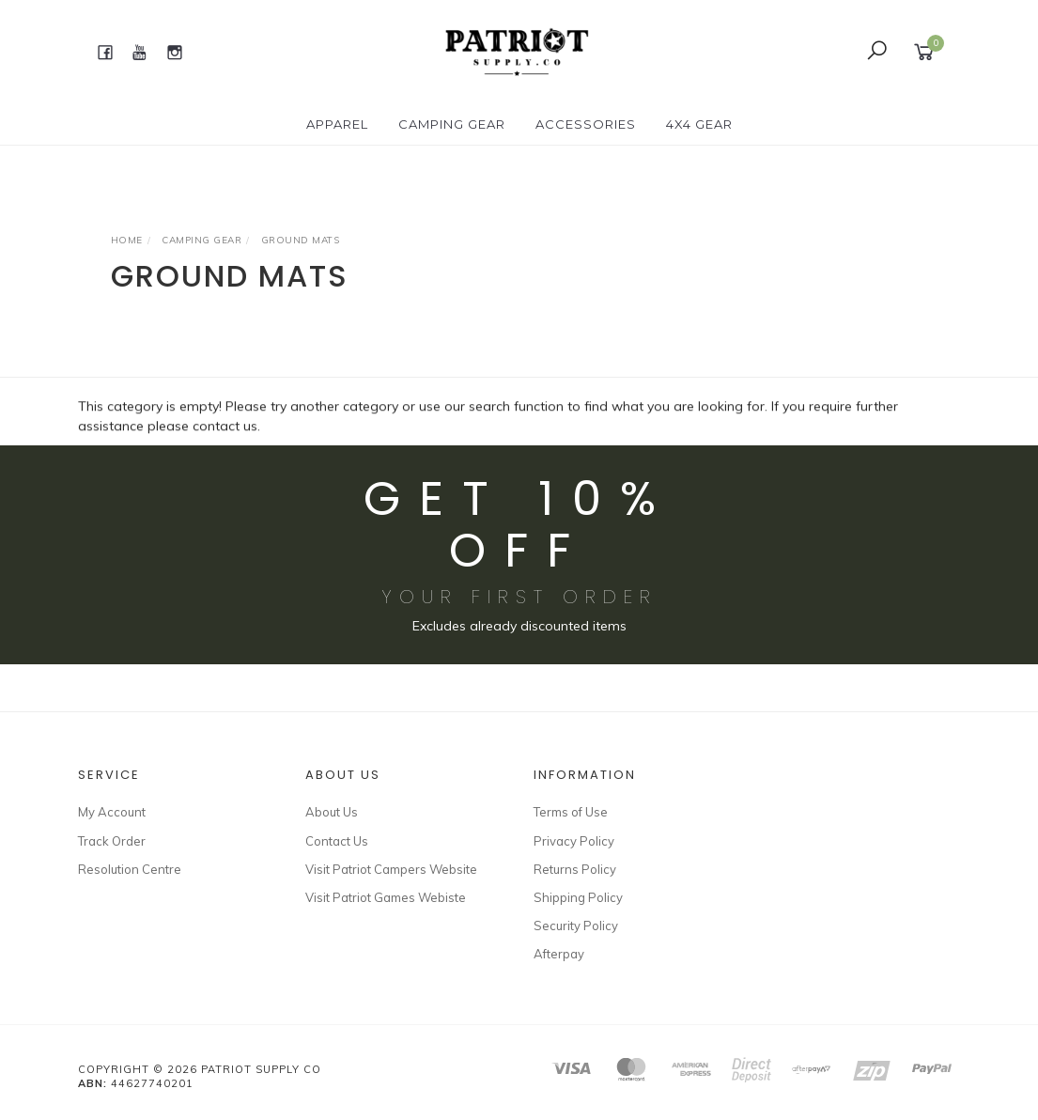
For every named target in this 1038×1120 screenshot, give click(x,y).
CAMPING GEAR (451, 124)
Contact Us (336, 840)
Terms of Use (571, 811)
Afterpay (559, 953)
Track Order (112, 840)
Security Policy (576, 925)
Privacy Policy (574, 840)
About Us (331, 811)
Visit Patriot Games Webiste (385, 897)
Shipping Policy (578, 897)
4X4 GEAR (699, 124)
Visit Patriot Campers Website (391, 869)
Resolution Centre (129, 869)
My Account (112, 811)
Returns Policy (575, 869)
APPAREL (337, 124)
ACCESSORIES (585, 124)
